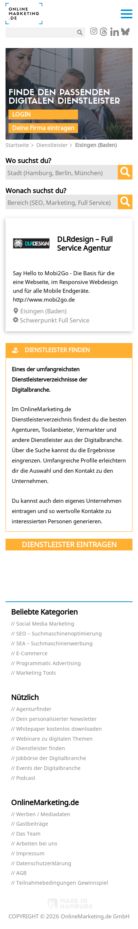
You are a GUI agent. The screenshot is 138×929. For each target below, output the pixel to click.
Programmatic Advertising (48, 663)
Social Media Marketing (45, 624)
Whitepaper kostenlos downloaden (59, 729)
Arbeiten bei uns (36, 844)
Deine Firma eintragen (43, 128)
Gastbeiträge (32, 824)
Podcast (25, 778)
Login (21, 114)
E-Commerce (31, 653)
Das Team (28, 834)
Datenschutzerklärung (43, 863)
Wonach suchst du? (36, 190)
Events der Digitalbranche (48, 768)
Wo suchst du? (28, 160)
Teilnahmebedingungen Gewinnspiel (62, 883)
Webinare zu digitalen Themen (54, 739)
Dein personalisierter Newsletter (56, 719)
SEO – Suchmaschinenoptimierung (59, 634)
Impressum (30, 854)
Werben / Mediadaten (43, 814)
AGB (21, 873)
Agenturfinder (34, 709)
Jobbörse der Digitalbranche (51, 758)
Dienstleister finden (40, 748)
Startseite (17, 144)
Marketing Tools (36, 673)
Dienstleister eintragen (69, 544)
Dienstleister (52, 144)
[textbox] (63, 173)
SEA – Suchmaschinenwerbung (54, 644)
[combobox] (69, 172)
